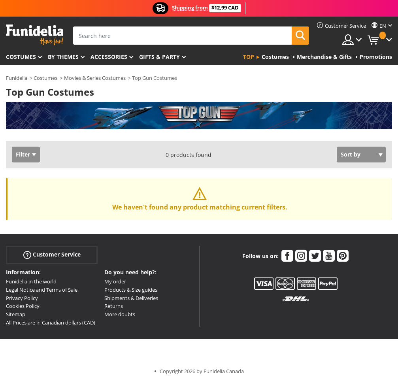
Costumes (21, 56)
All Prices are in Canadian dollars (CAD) (50, 322)
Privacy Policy (22, 298)
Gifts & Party (159, 56)
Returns (113, 305)
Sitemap (15, 314)
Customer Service (52, 255)
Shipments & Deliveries (131, 298)
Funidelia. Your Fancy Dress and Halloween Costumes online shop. (34, 35)
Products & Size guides (130, 289)
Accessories (109, 56)
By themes (63, 56)
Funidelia (16, 77)
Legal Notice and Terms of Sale (41, 289)
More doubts (119, 314)
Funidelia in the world (31, 281)
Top (248, 56)
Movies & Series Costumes (95, 77)
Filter (23, 154)
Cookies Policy (23, 305)
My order (115, 281)
